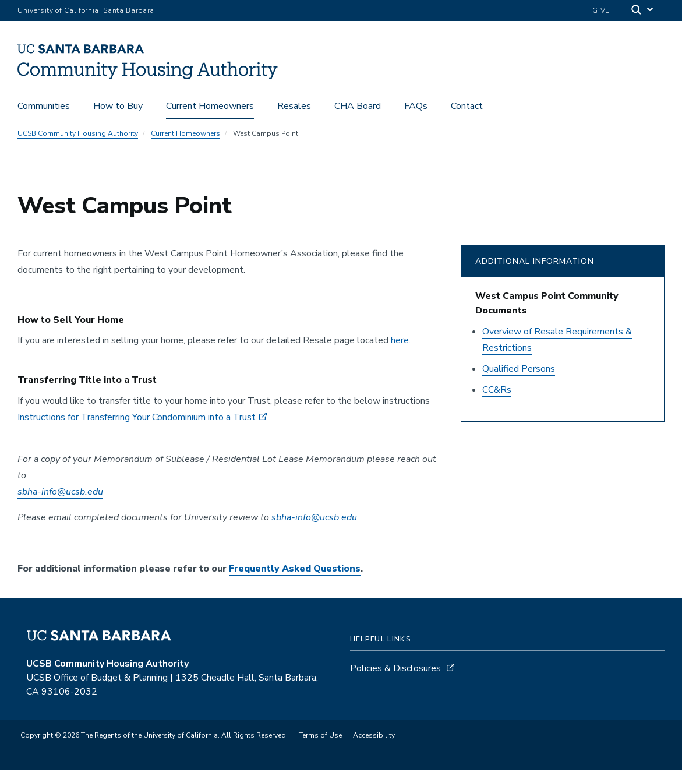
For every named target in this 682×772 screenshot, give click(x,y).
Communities (43, 106)
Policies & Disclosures (395, 670)
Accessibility (374, 737)
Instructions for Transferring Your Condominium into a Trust (136, 419)
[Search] (643, 11)
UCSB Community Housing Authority (77, 135)
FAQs (415, 106)
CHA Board (357, 106)
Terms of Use (320, 737)
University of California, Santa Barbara (85, 10)
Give (601, 10)
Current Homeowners (210, 106)
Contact (467, 106)
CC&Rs (496, 391)
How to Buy (118, 106)
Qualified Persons (518, 370)
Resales (294, 106)
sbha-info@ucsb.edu (60, 493)
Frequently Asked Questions (295, 570)
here (400, 342)
